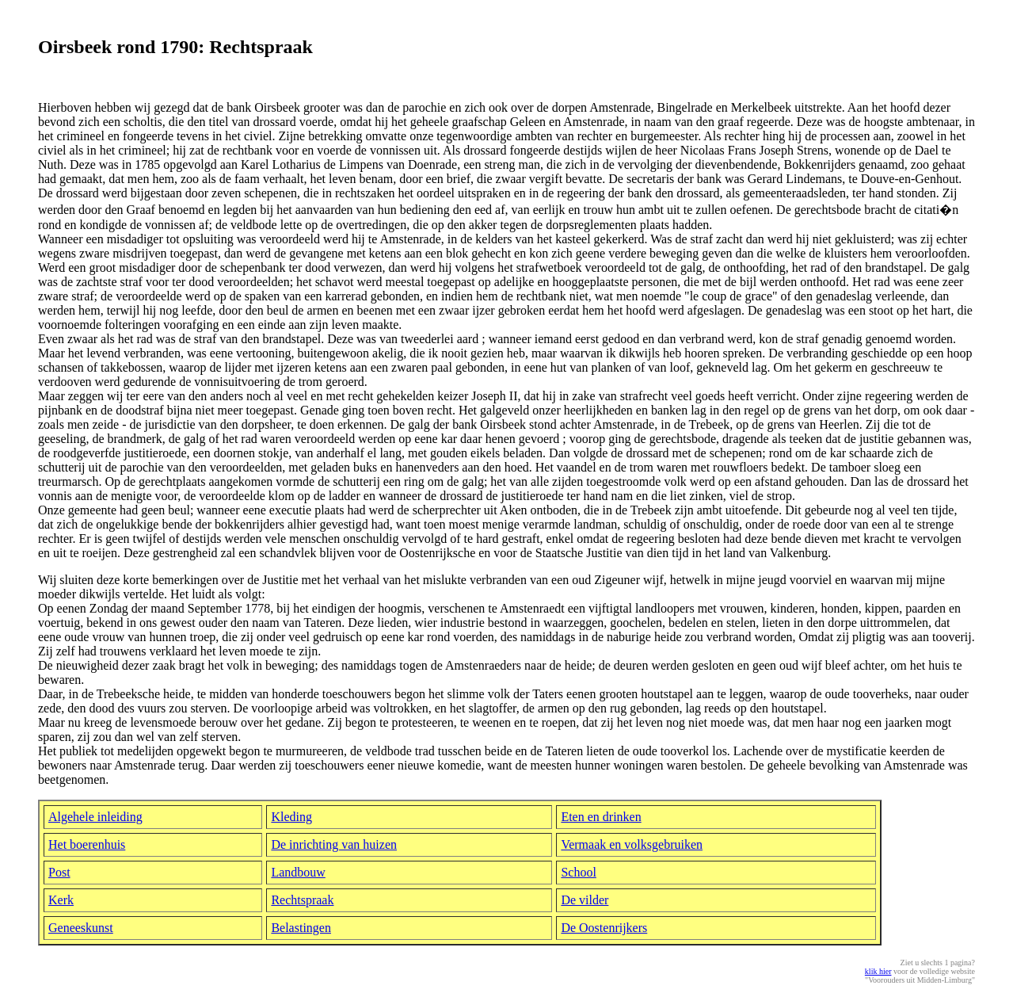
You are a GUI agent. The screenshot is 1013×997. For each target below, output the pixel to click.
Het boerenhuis (86, 844)
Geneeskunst (80, 927)
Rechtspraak (302, 900)
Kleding (291, 816)
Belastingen (301, 927)
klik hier (878, 971)
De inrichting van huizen (334, 844)
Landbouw (298, 872)
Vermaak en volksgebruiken (632, 844)
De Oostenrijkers (604, 927)
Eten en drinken (601, 816)
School (578, 872)
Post (59, 872)
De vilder (584, 900)
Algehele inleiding (95, 816)
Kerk (61, 900)
